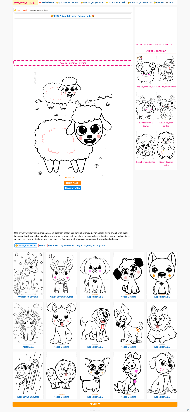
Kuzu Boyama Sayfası (166, 87)
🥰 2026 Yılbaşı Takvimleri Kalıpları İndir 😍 (72, 16)
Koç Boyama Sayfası (146, 87)
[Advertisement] (72, 39)
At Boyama (28, 347)
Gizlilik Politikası (95, 411)
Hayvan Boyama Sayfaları (38, 10)
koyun (42, 245)
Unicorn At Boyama (28, 297)
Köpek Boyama (61, 347)
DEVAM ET (95, 404)
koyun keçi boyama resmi (61, 245)
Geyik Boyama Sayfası (61, 297)
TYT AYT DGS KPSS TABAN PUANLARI (154, 45)
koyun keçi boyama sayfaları (91, 245)
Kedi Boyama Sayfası (28, 397)
